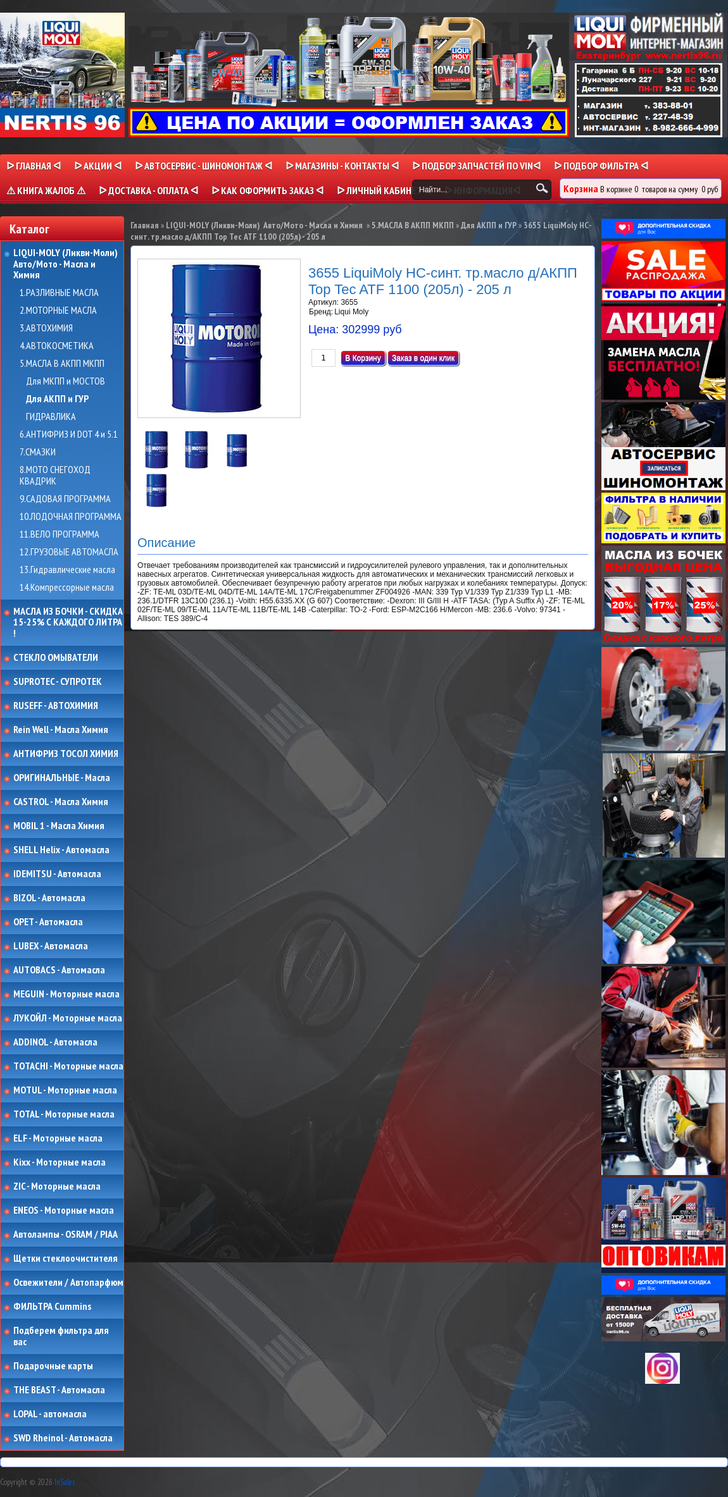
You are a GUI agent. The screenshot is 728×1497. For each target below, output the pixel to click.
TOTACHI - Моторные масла (68, 1066)
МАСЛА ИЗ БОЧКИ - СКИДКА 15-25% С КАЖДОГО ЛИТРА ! (68, 622)
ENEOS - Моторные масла (63, 1210)
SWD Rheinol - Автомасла (63, 1438)
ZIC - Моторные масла (57, 1186)
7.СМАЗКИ (38, 452)
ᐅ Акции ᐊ (98, 165)
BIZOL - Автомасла (49, 898)
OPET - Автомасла (48, 922)
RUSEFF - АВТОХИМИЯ (55, 706)
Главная (144, 225)
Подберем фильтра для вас (61, 1336)
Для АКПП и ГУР (57, 399)
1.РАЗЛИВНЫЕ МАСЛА (59, 293)
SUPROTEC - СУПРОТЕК (57, 681)
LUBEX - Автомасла (50, 946)
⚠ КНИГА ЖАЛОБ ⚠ (45, 190)
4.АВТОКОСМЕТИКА (57, 346)
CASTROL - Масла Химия (60, 802)
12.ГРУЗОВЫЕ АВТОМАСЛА (69, 552)
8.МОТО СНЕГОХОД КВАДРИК (55, 475)
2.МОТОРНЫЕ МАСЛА (58, 310)
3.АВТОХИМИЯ (46, 328)
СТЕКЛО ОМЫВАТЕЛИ (55, 657)
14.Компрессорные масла (67, 587)
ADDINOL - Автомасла (55, 1042)
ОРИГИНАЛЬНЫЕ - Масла (61, 778)
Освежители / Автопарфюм (68, 1282)
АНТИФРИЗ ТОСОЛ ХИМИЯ (65, 754)
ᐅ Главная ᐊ (33, 165)
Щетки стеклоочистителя (65, 1258)
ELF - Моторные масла (58, 1138)
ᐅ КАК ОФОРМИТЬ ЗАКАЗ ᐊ (267, 190)
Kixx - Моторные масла (59, 1162)
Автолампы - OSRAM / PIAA (65, 1234)
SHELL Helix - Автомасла (61, 850)
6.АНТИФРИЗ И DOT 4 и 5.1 (69, 434)
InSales (64, 1482)
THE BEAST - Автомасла (59, 1390)
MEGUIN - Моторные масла (66, 994)
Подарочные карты (53, 1366)
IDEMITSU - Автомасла (57, 874)
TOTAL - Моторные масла (64, 1114)
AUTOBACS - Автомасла (59, 970)
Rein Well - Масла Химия (60, 730)
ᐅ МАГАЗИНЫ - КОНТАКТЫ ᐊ (342, 165)
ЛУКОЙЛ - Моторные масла (67, 1018)
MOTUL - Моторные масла (65, 1090)
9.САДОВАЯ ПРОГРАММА (65, 499)
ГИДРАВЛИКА (51, 416)
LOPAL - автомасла (50, 1414)
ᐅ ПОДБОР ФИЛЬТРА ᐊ (601, 165)
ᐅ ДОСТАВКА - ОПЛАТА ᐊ (148, 190)
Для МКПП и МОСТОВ (65, 381)
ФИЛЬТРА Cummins (52, 1306)
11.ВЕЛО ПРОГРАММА (59, 534)
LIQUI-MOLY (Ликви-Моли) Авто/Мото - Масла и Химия (66, 264)
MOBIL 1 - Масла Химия (58, 826)
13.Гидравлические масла (67, 570)
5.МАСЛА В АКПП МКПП (62, 363)
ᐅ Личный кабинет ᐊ (384, 190)
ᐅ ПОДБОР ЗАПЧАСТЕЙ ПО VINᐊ (476, 165)
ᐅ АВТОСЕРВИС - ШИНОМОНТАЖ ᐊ (203, 165)
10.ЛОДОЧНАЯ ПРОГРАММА (71, 516)
